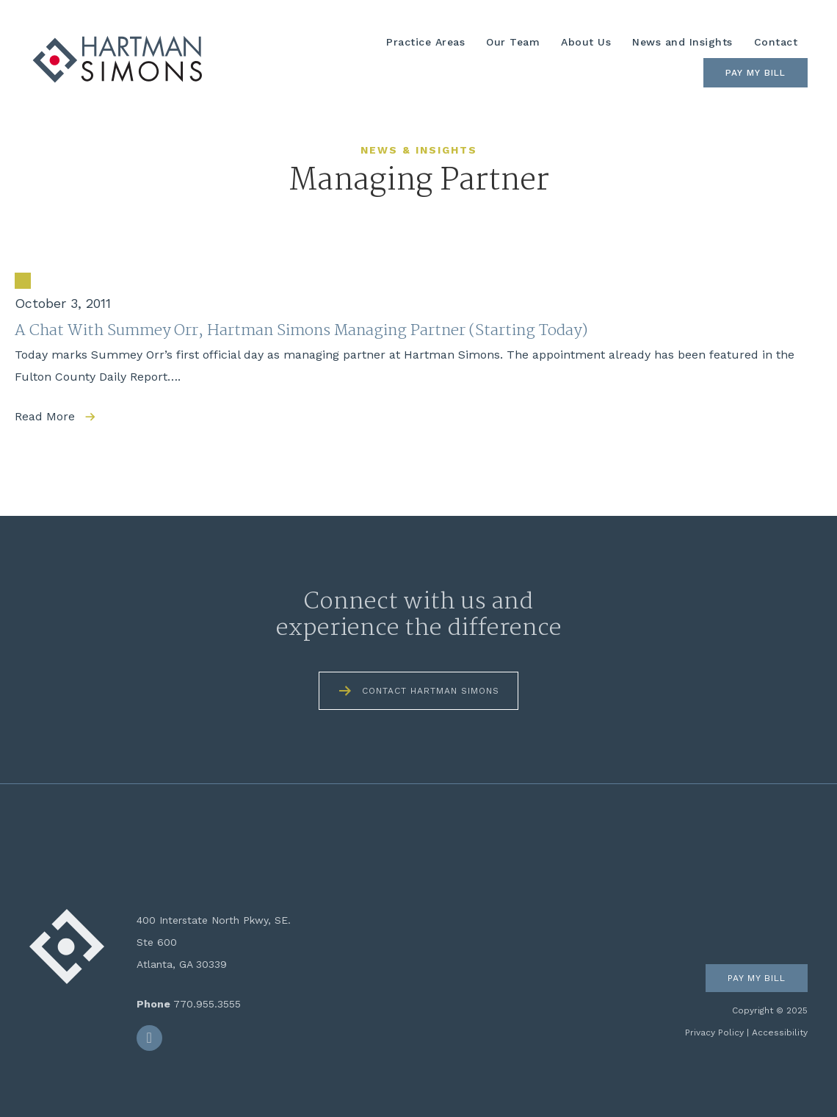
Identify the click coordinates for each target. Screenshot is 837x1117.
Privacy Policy (714, 1032)
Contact (776, 42)
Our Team (513, 42)
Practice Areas (425, 42)
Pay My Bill (755, 73)
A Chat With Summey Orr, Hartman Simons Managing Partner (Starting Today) (301, 330)
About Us (586, 42)
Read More (45, 416)
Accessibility (780, 1032)
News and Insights (682, 42)
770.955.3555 (207, 1004)
